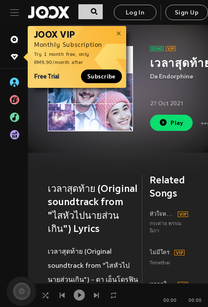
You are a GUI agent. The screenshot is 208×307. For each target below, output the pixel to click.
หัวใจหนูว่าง (162, 214)
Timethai (160, 263)
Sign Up (187, 13)
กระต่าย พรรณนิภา (166, 227)
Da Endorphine (171, 77)
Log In (135, 13)
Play (171, 123)
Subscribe (101, 76)
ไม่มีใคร (160, 253)
